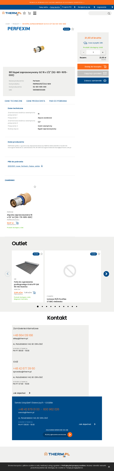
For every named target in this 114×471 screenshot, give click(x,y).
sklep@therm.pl (21, 336)
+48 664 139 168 (22, 333)
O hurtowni (61, 435)
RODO (14, 444)
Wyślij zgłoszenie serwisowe (55, 399)
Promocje (38, 444)
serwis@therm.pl (25, 378)
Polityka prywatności (20, 438)
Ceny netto (38, 7)
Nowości (38, 441)
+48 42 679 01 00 (26, 375)
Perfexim (36, 81)
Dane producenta (35, 101)
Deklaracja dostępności (21, 447)
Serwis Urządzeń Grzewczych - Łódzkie (34, 368)
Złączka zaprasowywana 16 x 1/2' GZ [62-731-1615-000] (21, 214)
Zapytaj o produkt (95, 73)
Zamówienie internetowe (27, 326)
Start (8, 24)
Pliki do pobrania (58, 101)
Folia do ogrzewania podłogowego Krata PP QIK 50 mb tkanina (27, 280)
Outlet (37, 447)
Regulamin (16, 435)
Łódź (62, 326)
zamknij (109, 466)
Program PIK (61, 7)
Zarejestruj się (80, 7)
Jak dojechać (65, 357)
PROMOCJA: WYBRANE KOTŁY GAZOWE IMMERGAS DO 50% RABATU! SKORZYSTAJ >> (57, 3)
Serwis (59, 444)
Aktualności (61, 438)
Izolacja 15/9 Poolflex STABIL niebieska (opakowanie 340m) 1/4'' (56, 271)
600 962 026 (44, 375)
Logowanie (101, 7)
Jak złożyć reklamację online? (23, 450)
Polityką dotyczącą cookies (74, 465)
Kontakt (60, 447)
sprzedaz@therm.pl (68, 336)
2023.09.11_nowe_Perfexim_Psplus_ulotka (24, 166)
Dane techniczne (13, 101)
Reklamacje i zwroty (19, 453)
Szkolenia (60, 441)
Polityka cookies (18, 441)
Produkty (16, 24)
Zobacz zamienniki (95, 80)
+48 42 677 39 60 (68, 333)
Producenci (39, 438)
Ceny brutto (50, 7)
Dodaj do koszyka (95, 66)
